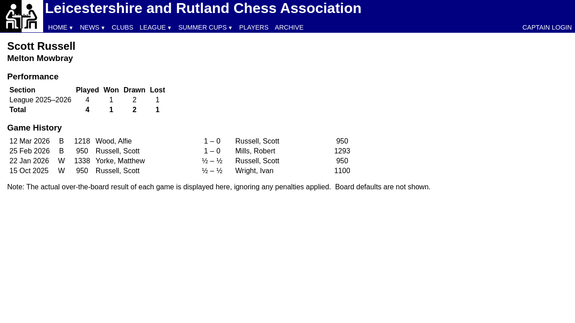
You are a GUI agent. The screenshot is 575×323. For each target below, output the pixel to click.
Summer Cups (202, 27)
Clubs (122, 27)
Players (254, 27)
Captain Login (547, 27)
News (89, 27)
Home (57, 27)
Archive (289, 27)
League (153, 27)
